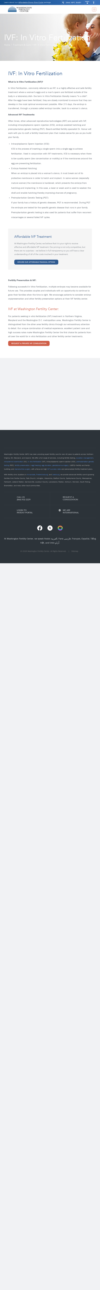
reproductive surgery (22, 469)
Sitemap (74, 551)
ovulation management (84, 458)
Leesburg (55, 474)
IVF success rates (54, 469)
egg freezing (36, 465)
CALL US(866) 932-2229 (23, 498)
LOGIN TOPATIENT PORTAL (25, 511)
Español (85, 538)
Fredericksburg (42, 474)
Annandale (31, 474)
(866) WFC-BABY (73, 3)
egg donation (46, 465)
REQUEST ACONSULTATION (70, 498)
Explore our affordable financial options (36, 262)
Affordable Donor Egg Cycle (30, 2)
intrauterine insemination (13, 461)
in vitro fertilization (34, 461)
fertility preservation (22, 465)
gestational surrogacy (60, 465)
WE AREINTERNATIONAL (71, 511)
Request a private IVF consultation (28, 343)
